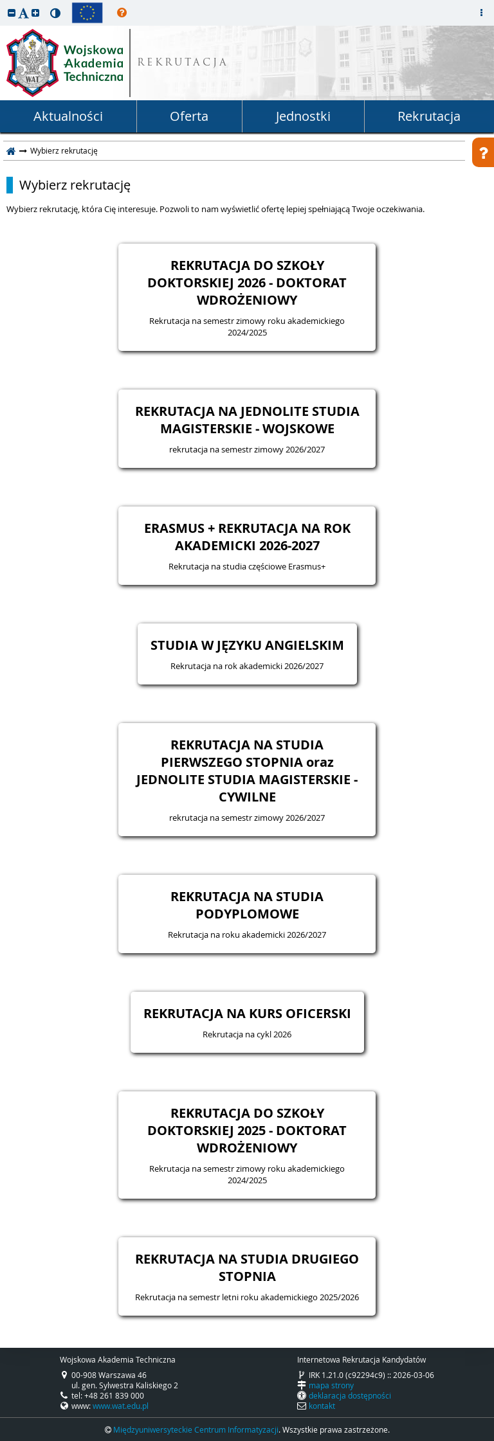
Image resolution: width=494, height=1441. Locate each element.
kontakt (322, 1406)
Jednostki (303, 116)
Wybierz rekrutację (75, 185)
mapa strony (331, 1385)
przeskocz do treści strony (3, 3)
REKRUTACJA (183, 63)
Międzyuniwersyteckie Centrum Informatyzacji (196, 1429)
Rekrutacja (429, 116)
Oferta (189, 116)
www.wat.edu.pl (121, 1406)
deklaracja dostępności (350, 1395)
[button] (11, 12)
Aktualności (68, 116)
